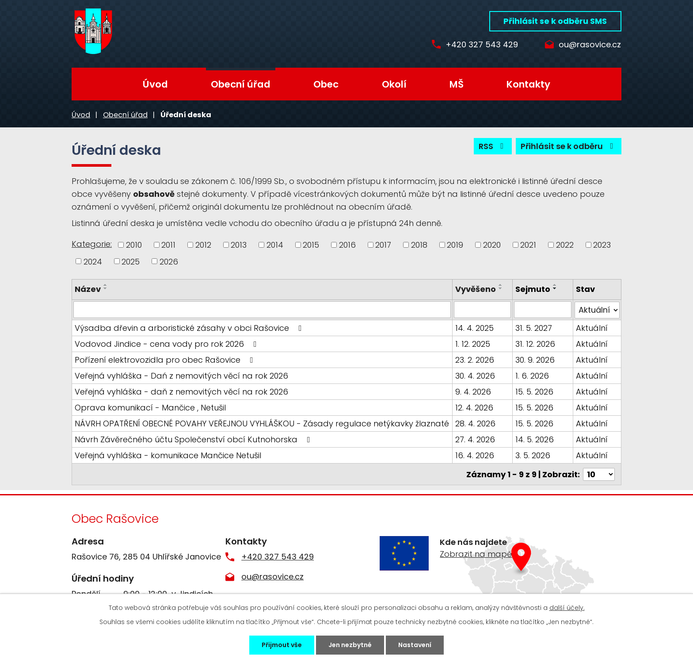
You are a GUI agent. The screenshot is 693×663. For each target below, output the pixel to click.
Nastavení (414, 644)
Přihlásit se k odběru (569, 146)
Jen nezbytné (350, 644)
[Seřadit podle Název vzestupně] (105, 285)
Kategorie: (92, 243)
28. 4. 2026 (475, 423)
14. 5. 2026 (535, 439)
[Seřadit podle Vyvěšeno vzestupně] (501, 285)
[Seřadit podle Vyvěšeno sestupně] (501, 288)
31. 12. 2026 (536, 343)
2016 (347, 244)
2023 (602, 244)
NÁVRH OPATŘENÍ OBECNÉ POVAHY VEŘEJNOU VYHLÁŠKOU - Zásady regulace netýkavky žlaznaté (262, 423)
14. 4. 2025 (474, 327)
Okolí (394, 84)
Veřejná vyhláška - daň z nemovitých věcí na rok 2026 (181, 391)
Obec (326, 84)
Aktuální (592, 327)
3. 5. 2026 (533, 454)
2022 (565, 244)
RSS (493, 146)
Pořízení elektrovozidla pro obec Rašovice (166, 359)
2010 (134, 244)
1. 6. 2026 (532, 375)
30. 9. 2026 (535, 359)
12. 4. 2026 (474, 407)
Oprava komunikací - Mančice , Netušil (150, 407)
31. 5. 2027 (534, 327)
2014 (275, 244)
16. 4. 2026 (474, 454)
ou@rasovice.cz (590, 45)
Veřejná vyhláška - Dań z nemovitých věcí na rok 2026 (181, 375)
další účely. (567, 607)
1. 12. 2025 (472, 343)
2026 (169, 261)
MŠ (456, 84)
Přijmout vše (282, 644)
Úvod (155, 84)
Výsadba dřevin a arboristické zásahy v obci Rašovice (190, 327)
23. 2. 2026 (474, 359)
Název (88, 289)
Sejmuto (533, 289)
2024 (93, 261)
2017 (383, 244)
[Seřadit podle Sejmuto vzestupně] (555, 285)
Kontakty (528, 84)
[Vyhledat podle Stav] (597, 309)
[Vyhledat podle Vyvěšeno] (482, 309)
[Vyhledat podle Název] (262, 309)
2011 (168, 244)
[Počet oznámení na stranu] (599, 473)
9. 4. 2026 (473, 391)
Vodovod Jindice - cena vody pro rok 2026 (167, 343)
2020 (492, 244)
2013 (239, 244)
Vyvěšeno (475, 289)
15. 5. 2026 (535, 391)
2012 (203, 244)
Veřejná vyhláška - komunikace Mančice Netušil (168, 454)
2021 (528, 244)
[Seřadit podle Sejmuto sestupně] (555, 288)
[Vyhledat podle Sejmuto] (542, 309)
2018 (419, 244)
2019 (455, 244)
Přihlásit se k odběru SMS (555, 21)
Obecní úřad (240, 84)
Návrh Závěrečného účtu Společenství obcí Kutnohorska (194, 439)
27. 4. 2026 (475, 439)
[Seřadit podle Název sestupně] (105, 288)
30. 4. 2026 (475, 375)
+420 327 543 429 (482, 45)
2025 (131, 261)
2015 (311, 244)
